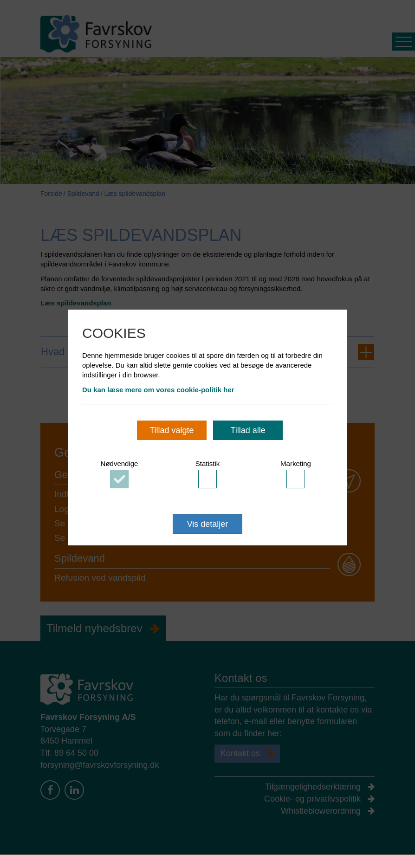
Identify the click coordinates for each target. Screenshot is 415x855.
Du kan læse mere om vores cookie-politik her (158, 390)
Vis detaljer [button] (207, 524)
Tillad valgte (171, 430)
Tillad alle (247, 430)
